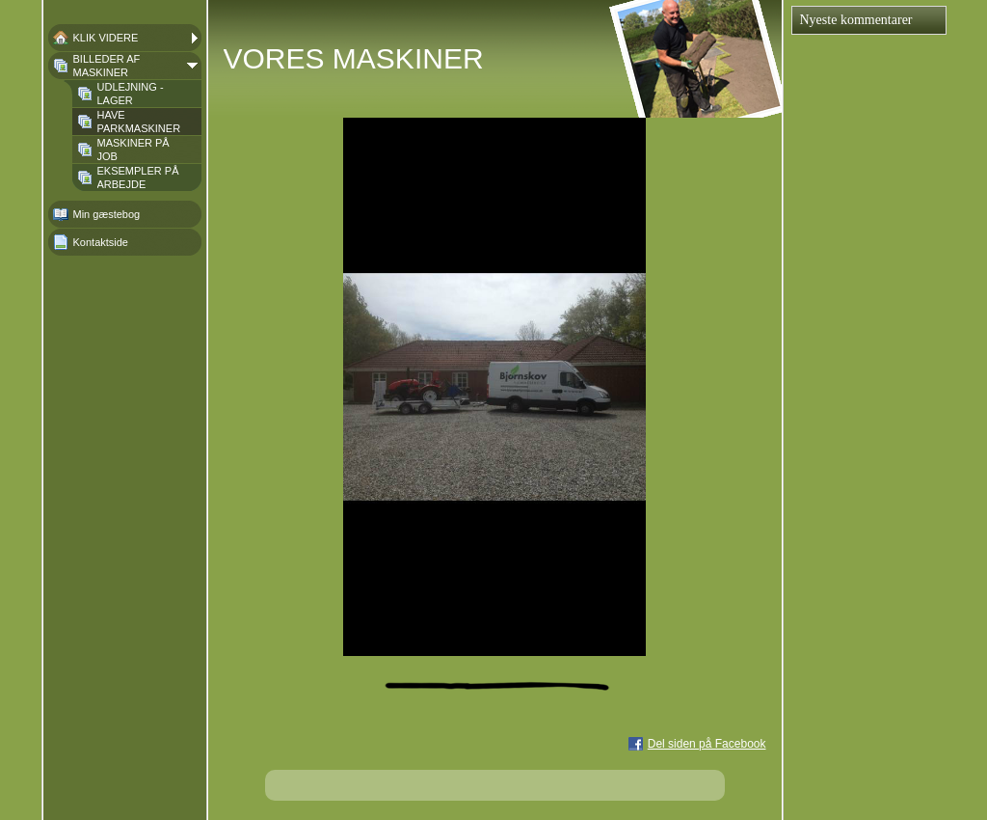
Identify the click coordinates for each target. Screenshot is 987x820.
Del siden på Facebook (707, 744)
